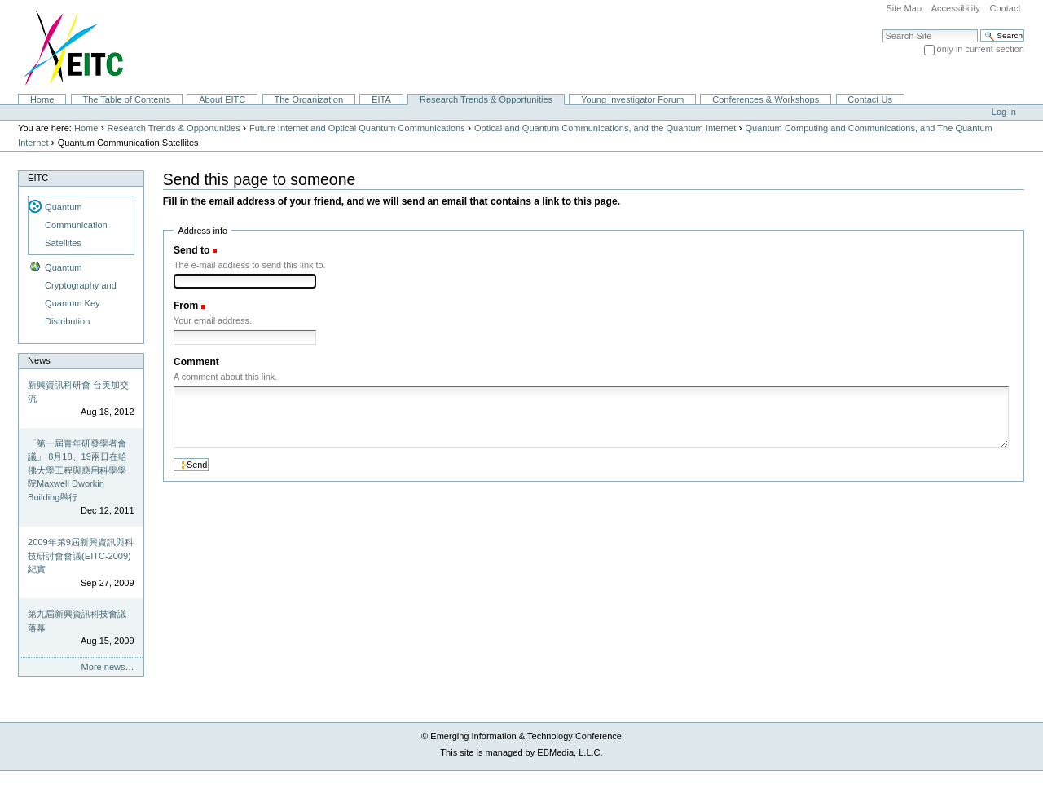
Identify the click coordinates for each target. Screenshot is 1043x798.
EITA (381, 99)
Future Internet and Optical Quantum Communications (357, 128)
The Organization (308, 99)
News (39, 360)
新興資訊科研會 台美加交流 (78, 391)
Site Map (904, 8)
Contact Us (869, 99)
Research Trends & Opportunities (486, 99)
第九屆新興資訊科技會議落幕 (77, 621)
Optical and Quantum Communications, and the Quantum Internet (605, 128)
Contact (1004, 8)
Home (42, 99)
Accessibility (955, 8)
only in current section (980, 49)
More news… (107, 667)
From (186, 305)
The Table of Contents (126, 99)
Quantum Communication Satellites (76, 225)
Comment (196, 362)
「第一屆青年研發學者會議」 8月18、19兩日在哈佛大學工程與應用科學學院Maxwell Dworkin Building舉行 (77, 470)
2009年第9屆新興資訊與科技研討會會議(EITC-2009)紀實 (81, 555)
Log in (1004, 112)
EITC (38, 178)
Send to (191, 250)
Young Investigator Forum (632, 99)
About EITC (222, 99)
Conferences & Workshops (765, 99)
